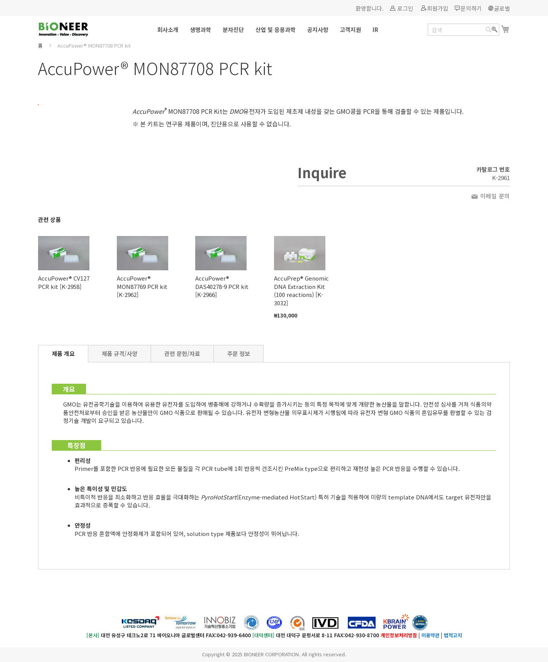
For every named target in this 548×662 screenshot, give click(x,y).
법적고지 (453, 635)
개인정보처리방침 (399, 635)
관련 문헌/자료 (182, 353)
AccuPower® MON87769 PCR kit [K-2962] (142, 286)
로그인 (405, 8)
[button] (78, 98)
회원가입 (437, 8)
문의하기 (471, 8)
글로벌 (502, 8)
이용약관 (430, 635)
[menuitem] (167, 29)
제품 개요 (63, 353)
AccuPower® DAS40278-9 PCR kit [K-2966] (222, 286)
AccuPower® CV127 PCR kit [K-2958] (63, 282)
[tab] (63, 353)
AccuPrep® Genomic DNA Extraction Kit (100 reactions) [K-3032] (301, 290)
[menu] (274, 29)
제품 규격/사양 (119, 353)
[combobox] (463, 30)
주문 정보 (238, 353)
